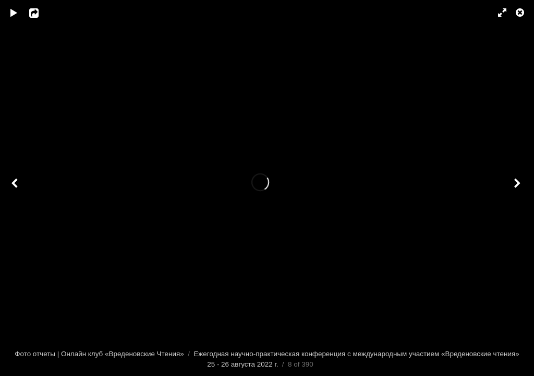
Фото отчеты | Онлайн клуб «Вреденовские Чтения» (99, 354)
